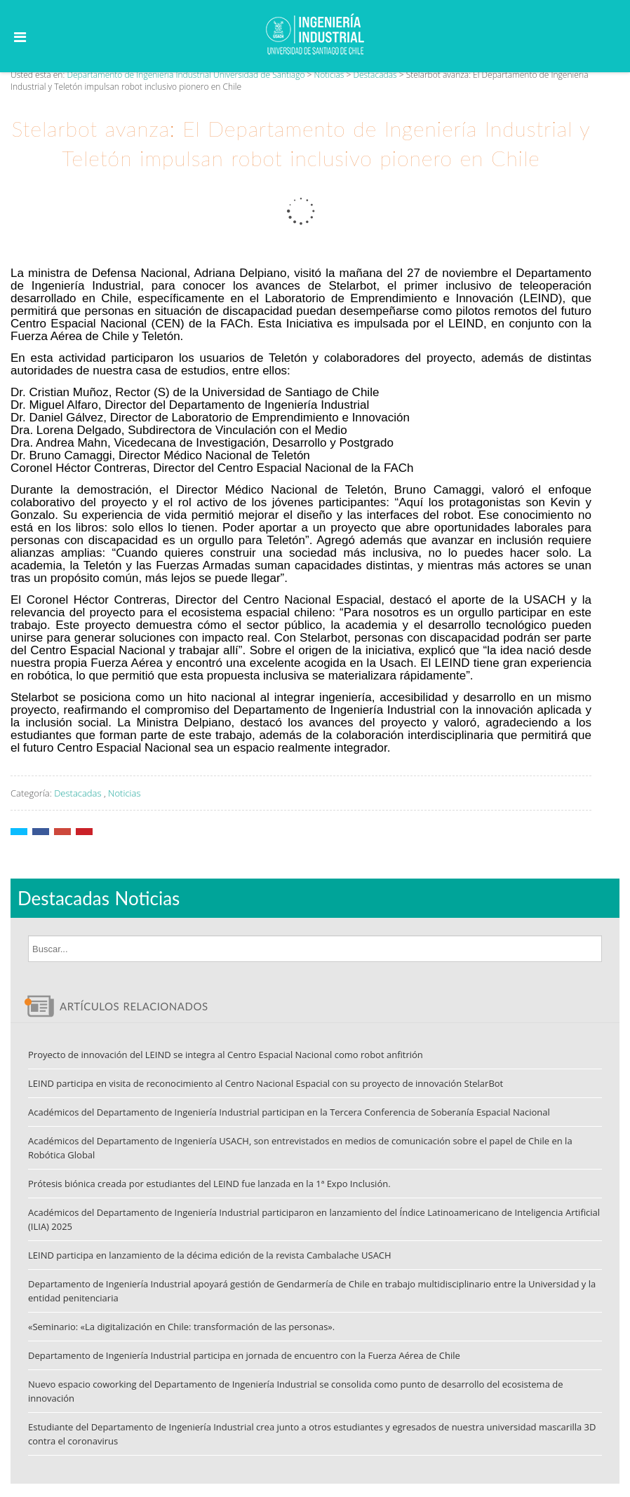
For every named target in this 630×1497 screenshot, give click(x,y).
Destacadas (77, 793)
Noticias (124, 793)
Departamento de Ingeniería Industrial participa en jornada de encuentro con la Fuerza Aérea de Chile (244, 1355)
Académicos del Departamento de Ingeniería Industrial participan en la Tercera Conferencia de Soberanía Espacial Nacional (289, 1112)
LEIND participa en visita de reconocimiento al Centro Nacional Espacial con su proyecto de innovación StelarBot (265, 1083)
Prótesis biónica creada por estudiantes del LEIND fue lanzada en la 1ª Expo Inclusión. (209, 1183)
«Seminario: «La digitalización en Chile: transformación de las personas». (181, 1326)
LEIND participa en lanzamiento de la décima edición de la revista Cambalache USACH (209, 1255)
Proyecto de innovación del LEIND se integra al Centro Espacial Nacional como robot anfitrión (225, 1054)
